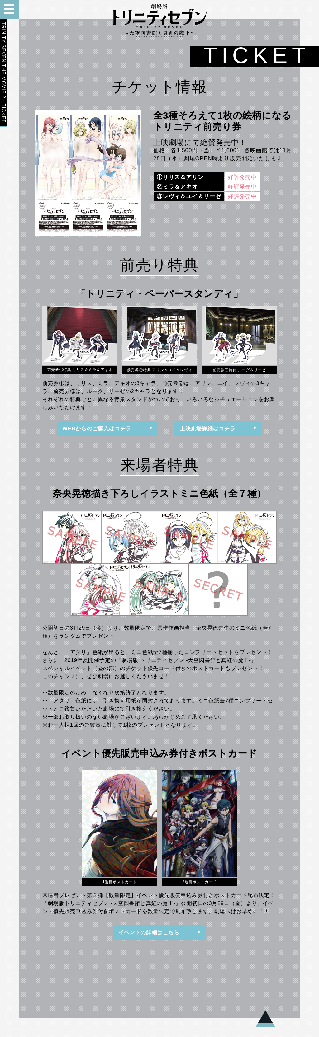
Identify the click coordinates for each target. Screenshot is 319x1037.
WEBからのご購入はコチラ (108, 428)
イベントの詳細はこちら (159, 932)
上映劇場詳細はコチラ (218, 428)
